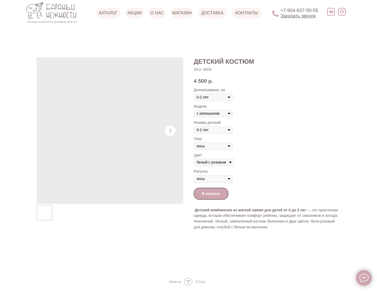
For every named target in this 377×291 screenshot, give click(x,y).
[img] (331, 12)
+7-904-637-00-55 (299, 10)
